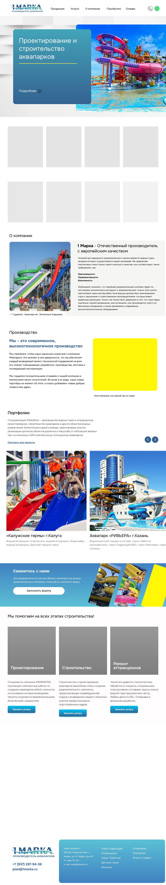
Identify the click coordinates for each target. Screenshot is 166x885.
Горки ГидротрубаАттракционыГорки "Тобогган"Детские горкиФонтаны (112, 858)
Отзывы (130, 8)
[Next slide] (155, 439)
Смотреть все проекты (21, 442)
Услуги (75, 8)
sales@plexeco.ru (79, 864)
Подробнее (27, 91)
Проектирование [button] (27, 668)
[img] (150, 8)
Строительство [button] (76, 668)
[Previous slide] (148, 439)
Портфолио (114, 8)
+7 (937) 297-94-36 (27, 864)
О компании (92, 8)
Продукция (57, 8)
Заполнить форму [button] (39, 590)
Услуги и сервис (142, 857)
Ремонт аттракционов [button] (127, 666)
